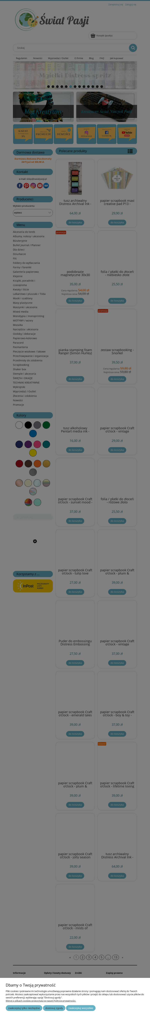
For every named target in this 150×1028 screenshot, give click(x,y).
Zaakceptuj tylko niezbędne (24, 1008)
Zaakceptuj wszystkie (80, 1008)
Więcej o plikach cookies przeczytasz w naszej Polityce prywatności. (41, 1000)
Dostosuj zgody (54, 1008)
